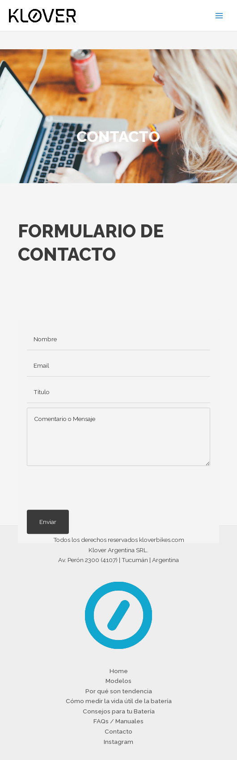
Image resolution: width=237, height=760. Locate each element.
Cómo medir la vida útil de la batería (119, 700)
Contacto (118, 731)
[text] (118, 371)
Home (119, 670)
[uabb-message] (118, 468)
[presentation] (95, 519)
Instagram (118, 741)
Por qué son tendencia (118, 691)
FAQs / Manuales (118, 721)
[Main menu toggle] (219, 15)
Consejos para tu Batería (119, 711)
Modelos (118, 680)
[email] (118, 397)
